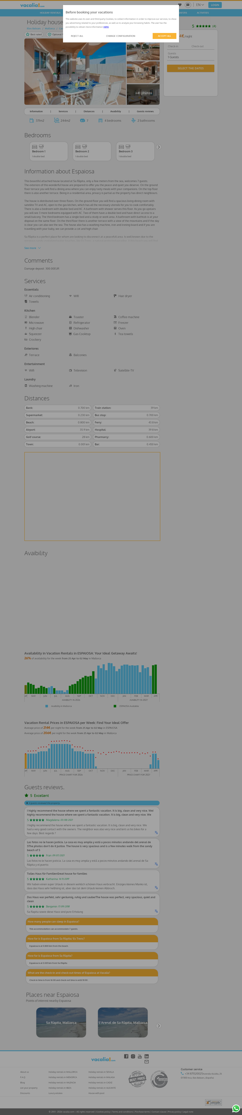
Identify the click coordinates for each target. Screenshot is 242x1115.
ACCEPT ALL (164, 35)
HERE (106, 27)
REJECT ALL (77, 35)
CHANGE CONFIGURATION (120, 35)
